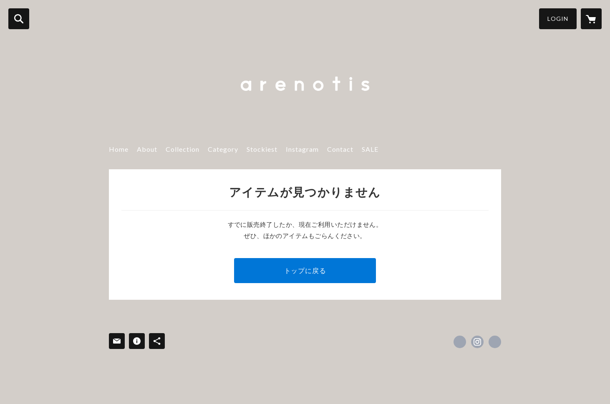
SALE (370, 149)
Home (119, 149)
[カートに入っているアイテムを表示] (591, 18)
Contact (340, 149)
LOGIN (557, 18)
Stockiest (262, 149)
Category (223, 149)
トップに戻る (305, 270)
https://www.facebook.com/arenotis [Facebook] (460, 342)
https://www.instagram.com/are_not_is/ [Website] (495, 342)
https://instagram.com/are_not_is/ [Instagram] (477, 342)
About (147, 149)
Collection (182, 149)
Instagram (302, 149)
